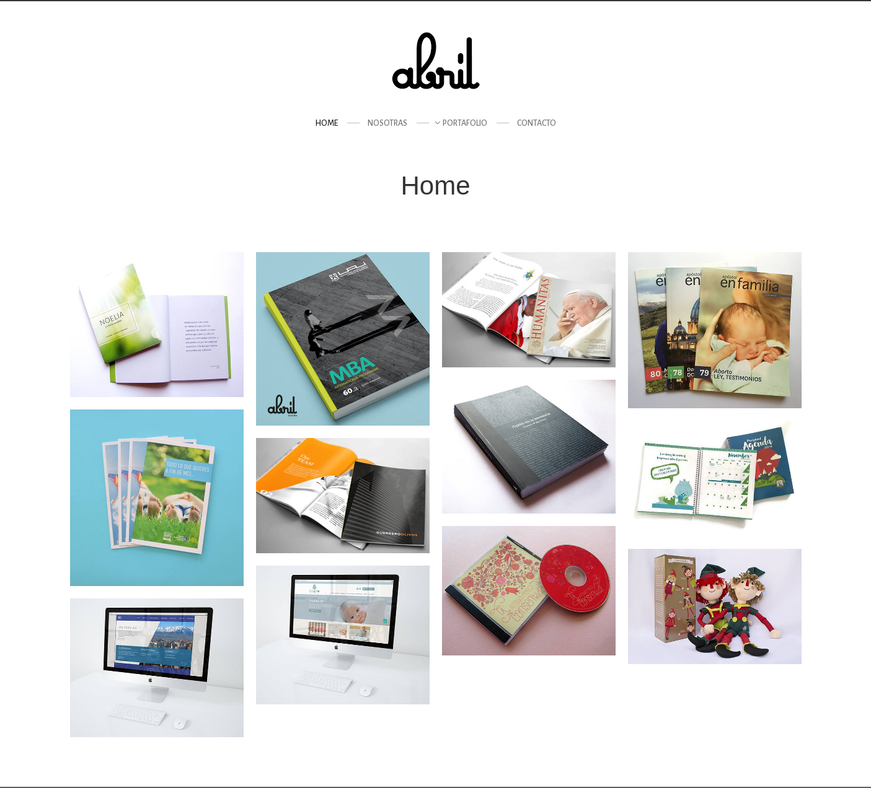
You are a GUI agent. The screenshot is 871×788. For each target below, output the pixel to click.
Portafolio (465, 123)
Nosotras (387, 123)
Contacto (536, 123)
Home (326, 123)
